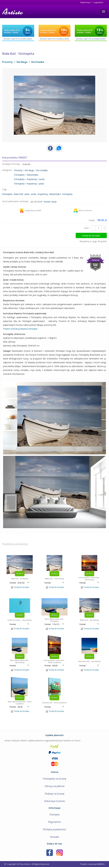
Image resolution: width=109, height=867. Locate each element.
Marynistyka (32, 174)
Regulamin (54, 821)
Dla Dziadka (37, 62)
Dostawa (54, 814)
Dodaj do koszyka (95, 235)
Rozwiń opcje (50, 201)
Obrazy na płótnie (55, 786)
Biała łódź (18, 194)
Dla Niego (22, 62)
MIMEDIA (101, 864)
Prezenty (7, 62)
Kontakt (54, 837)
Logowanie (98, 2)
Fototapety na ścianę (54, 778)
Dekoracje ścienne (54, 801)
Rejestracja (85, 2)
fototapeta (7, 194)
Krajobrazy (32, 179)
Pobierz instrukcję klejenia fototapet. (20, 328)
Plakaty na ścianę (54, 793)
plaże (41, 183)
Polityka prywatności (54, 829)
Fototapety (19, 174)
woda (41, 179)
